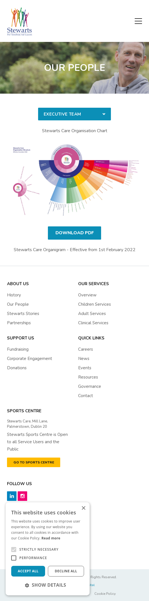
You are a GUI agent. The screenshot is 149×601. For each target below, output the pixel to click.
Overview (87, 295)
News (83, 358)
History (14, 295)
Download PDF (74, 233)
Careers (85, 349)
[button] (47, 585)
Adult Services (92, 313)
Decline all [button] (66, 571)
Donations (17, 368)
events (84, 368)
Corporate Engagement (29, 358)
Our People (18, 304)
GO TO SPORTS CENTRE (33, 462)
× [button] (83, 508)
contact (85, 396)
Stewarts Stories (23, 313)
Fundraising (18, 349)
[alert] (48, 548)
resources (88, 377)
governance (89, 386)
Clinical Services (93, 323)
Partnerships (19, 323)
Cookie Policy (105, 593)
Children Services (94, 304)
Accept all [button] (28, 571)
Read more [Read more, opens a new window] (50, 538)
